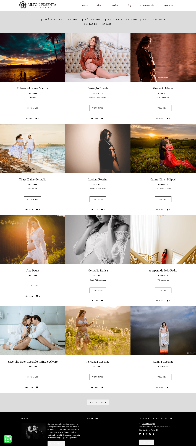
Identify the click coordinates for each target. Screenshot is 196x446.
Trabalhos (114, 5)
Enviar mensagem (148, 424)
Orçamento (168, 5)
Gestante (90, 24)
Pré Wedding (53, 20)
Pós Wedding (94, 20)
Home (85, 5)
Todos (34, 20)
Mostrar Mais (98, 402)
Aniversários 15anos (123, 20)
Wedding (74, 20)
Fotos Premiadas (147, 5)
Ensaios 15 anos (154, 20)
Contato (147, 442)
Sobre (98, 5)
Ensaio (107, 24)
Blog (129, 5)
